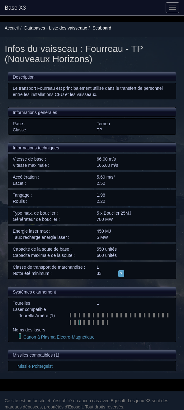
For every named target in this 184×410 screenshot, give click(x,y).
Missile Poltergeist (35, 366)
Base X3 (15, 8)
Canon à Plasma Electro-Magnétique (59, 337)
